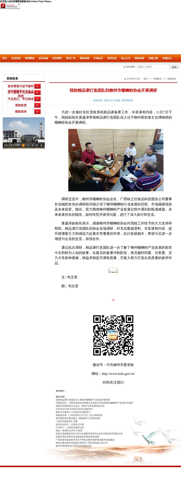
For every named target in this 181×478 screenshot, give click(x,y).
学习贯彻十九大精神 (21, 92)
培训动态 (112, 58)
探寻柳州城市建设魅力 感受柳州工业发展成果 (78, 418)
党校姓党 (21, 105)
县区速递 (43, 58)
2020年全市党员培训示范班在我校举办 (74, 409)
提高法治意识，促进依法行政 (70, 424)
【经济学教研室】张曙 (66, 421)
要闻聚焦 (29, 58)
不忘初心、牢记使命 (21, 98)
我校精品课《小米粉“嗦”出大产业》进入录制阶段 (79, 415)
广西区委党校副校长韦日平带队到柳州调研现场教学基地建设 (85, 440)
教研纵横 (84, 58)
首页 (4, 58)
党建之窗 (153, 58)
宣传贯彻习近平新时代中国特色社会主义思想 (21, 87)
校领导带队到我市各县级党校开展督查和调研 (77, 436)
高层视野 (57, 58)
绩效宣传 (21, 111)
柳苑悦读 (139, 58)
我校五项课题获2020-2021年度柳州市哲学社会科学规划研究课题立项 (89, 433)
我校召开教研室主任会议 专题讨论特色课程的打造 (80, 406)
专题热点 (167, 58)
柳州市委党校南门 (12, 145)
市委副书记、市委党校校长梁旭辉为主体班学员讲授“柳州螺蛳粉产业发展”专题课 (94, 403)
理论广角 (71, 58)
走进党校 (16, 58)
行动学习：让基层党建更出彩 (70, 427)
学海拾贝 (98, 58)
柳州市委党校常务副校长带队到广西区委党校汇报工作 (82, 443)
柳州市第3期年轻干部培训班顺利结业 (74, 446)
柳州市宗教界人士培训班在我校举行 (73, 412)
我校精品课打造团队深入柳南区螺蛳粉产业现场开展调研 (83, 400)
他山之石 (125, 58)
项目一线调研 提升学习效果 (69, 430)
